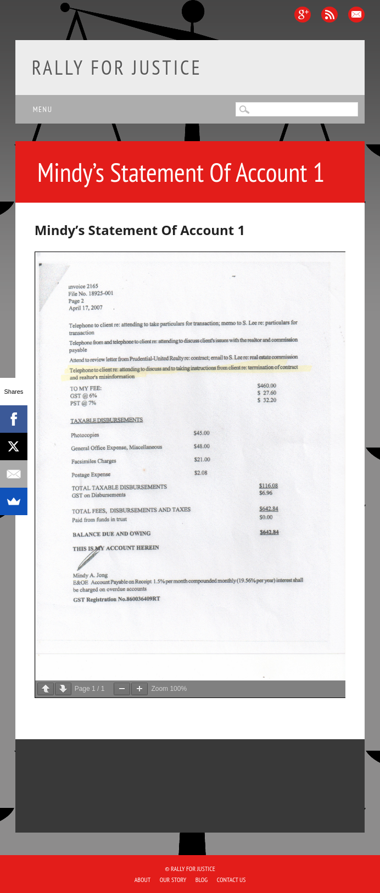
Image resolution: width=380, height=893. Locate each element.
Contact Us (231, 879)
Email (356, 15)
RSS (329, 15)
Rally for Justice (117, 67)
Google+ (302, 15)
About (143, 879)
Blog (201, 879)
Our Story (173, 879)
